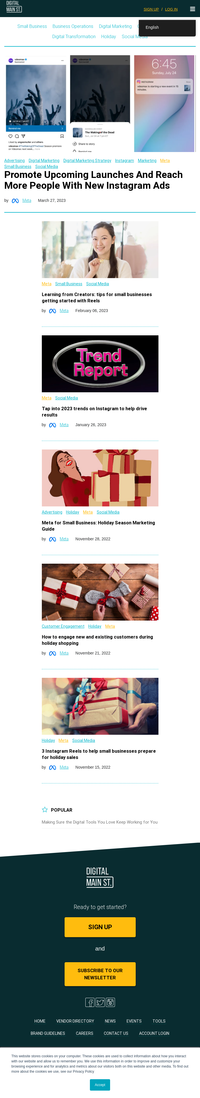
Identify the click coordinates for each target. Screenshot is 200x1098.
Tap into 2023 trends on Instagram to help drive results (94, 411)
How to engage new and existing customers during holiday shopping (97, 640)
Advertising (14, 160)
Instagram (124, 160)
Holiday (108, 36)
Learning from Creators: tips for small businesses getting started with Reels (97, 297)
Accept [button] (100, 1085)
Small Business (32, 26)
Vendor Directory (75, 1021)
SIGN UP (151, 9)
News (110, 1021)
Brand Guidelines (48, 1033)
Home (40, 1021)
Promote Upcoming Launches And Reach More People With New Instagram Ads (93, 180)
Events (134, 1021)
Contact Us (116, 1033)
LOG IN (171, 9)
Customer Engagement (63, 626)
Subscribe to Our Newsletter (100, 974)
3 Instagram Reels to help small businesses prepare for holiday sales (99, 754)
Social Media (135, 36)
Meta (165, 160)
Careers (84, 1033)
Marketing (147, 160)
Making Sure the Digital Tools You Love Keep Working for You (100, 822)
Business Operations (73, 26)
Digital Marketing (115, 26)
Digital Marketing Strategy (87, 160)
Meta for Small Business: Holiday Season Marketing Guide (98, 526)
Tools (159, 1021)
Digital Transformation (74, 36)
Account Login (154, 1033)
